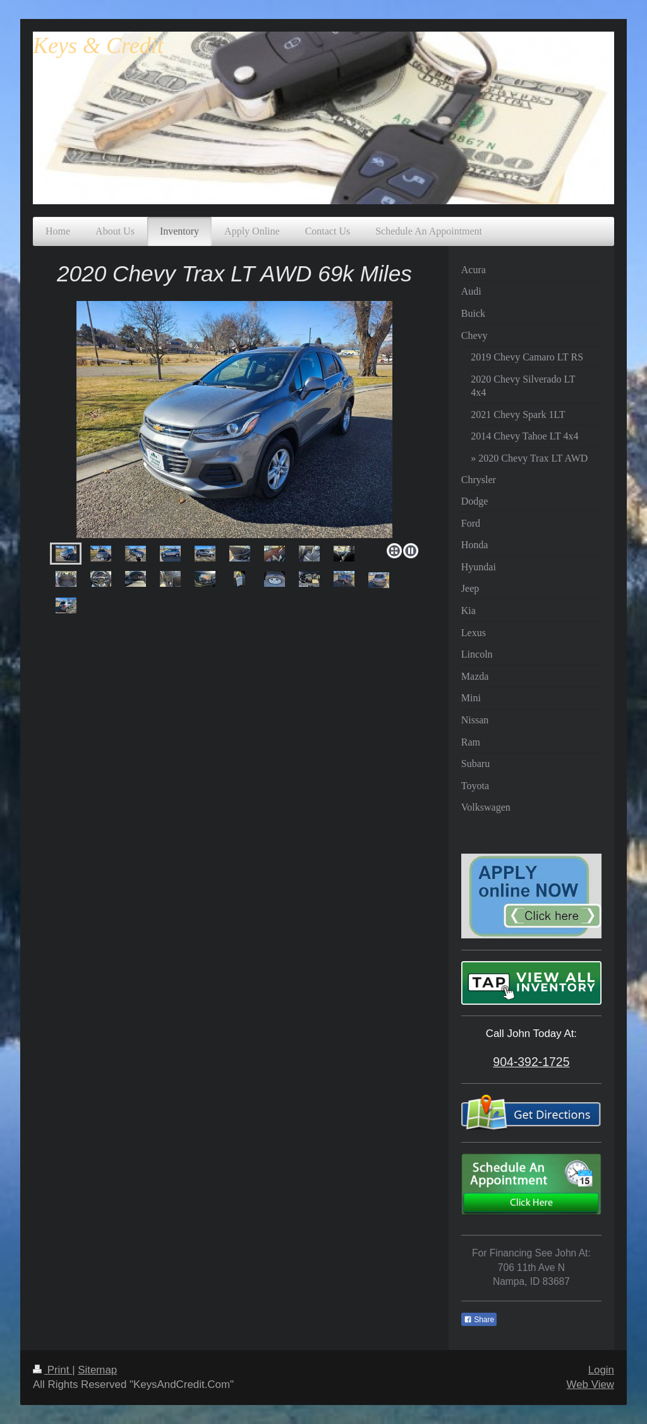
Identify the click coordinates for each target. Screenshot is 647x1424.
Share (479, 1319)
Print (52, 1370)
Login (601, 1370)
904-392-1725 (531, 1062)
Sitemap (97, 1370)
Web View (590, 1384)
